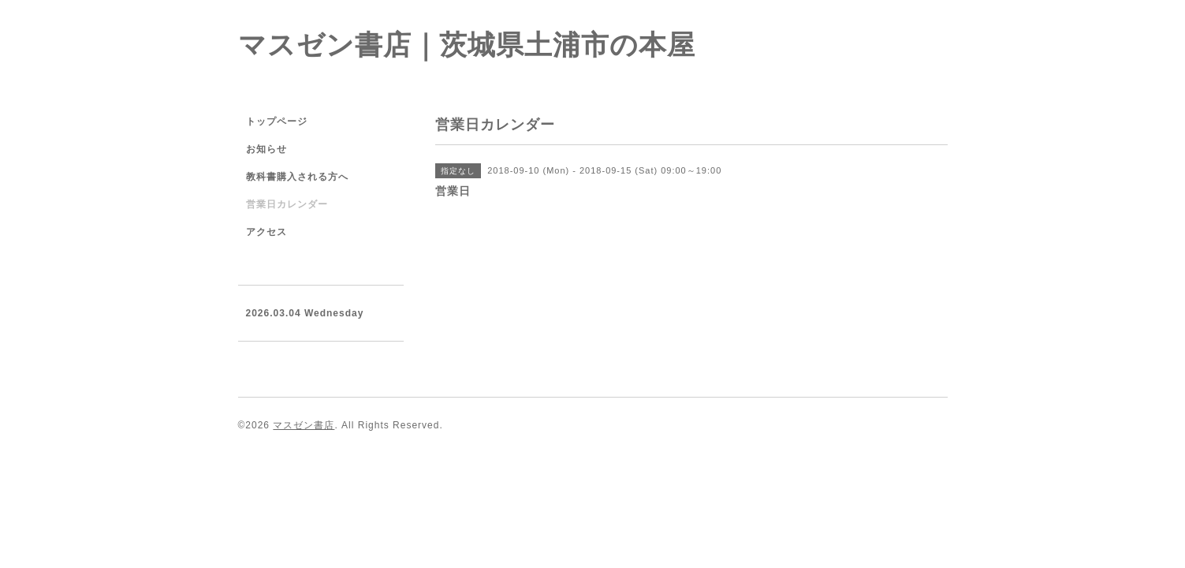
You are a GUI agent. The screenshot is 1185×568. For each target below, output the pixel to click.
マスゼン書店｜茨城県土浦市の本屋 (466, 44)
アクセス (266, 231)
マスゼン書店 (303, 425)
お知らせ (266, 149)
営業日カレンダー (287, 204)
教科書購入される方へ (297, 176)
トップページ (276, 121)
